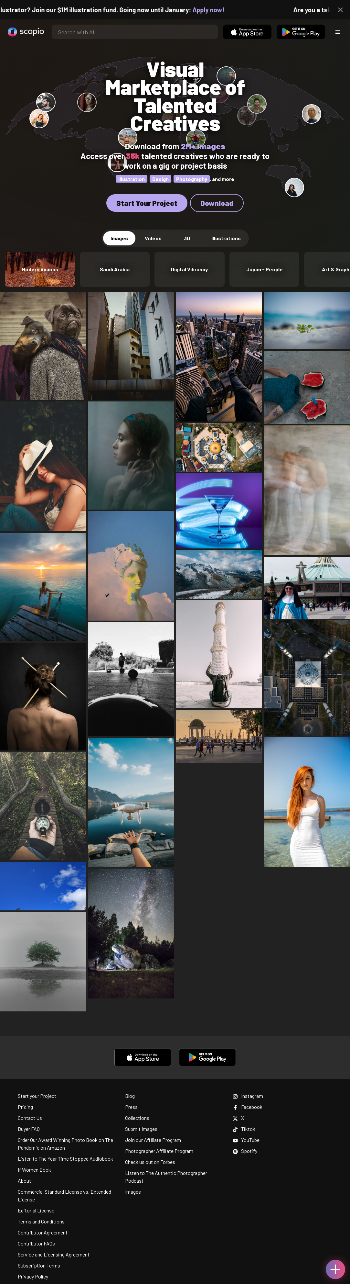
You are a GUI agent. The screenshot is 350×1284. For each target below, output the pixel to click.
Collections (137, 1118)
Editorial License (36, 1210)
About (24, 1180)
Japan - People (264, 269)
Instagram (248, 1096)
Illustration (131, 179)
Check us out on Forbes (150, 1162)
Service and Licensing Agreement (54, 1254)
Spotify (245, 1151)
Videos (153, 238)
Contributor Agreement (43, 1232)
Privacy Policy (33, 1276)
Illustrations (226, 238)
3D (187, 238)
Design (160, 179)
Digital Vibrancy (189, 269)
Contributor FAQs (36, 1243)
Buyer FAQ (29, 1129)
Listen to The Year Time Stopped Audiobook (65, 1158)
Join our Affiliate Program (153, 1140)
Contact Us (30, 1118)
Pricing (25, 1107)
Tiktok (244, 1129)
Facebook (247, 1107)
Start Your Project (146, 203)
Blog (130, 1096)
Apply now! (217, 10)
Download (216, 203)
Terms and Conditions (41, 1221)
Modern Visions (40, 269)
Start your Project (37, 1096)
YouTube (246, 1140)
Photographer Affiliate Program (159, 1151)
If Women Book (34, 1169)
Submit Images (141, 1129)
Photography (191, 179)
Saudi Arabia (115, 269)
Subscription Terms (39, 1265)
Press (131, 1107)
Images (119, 238)
